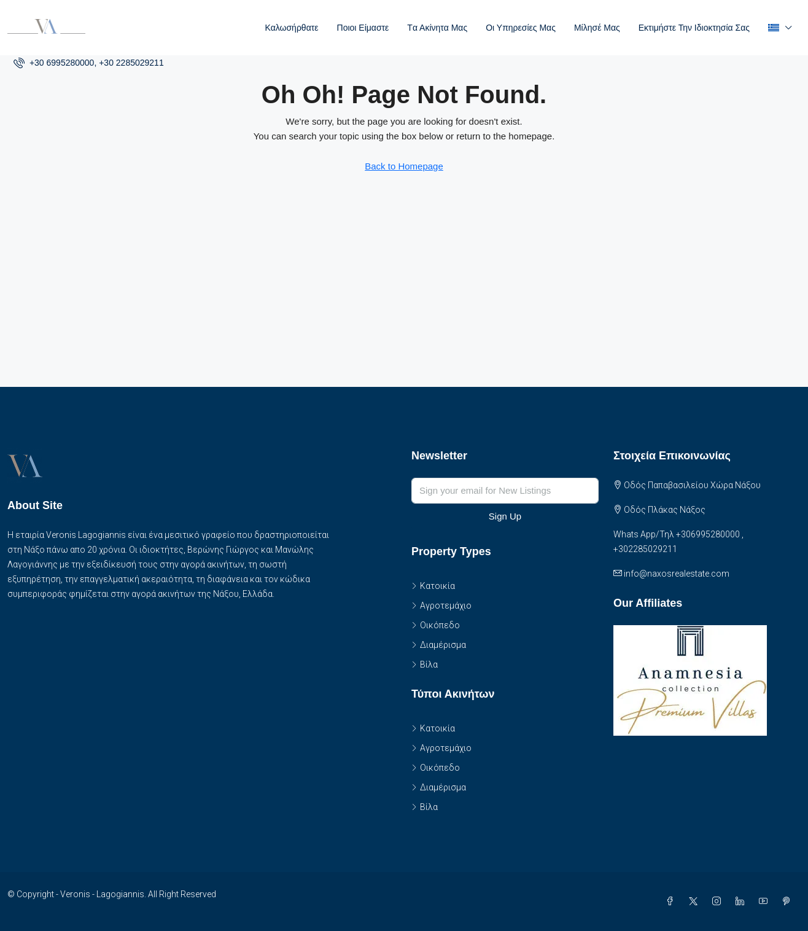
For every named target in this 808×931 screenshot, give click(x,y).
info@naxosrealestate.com (676, 573)
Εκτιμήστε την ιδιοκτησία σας (694, 28)
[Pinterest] (789, 901)
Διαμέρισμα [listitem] (438, 645)
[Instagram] (719, 901)
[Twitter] (695, 901)
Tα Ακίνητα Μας (437, 28)
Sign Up (505, 516)
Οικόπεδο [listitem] (435, 625)
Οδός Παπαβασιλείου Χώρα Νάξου (692, 485)
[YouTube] (765, 901)
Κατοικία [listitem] (433, 586)
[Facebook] (672, 901)
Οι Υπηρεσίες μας (521, 28)
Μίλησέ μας (597, 28)
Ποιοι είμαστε (363, 28)
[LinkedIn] (742, 901)
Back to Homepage (404, 166)
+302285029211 (645, 549)
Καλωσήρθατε (291, 28)
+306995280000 (708, 534)
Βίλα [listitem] (424, 664)
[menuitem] (88, 63)
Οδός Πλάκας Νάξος (664, 510)
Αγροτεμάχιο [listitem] (441, 605)
